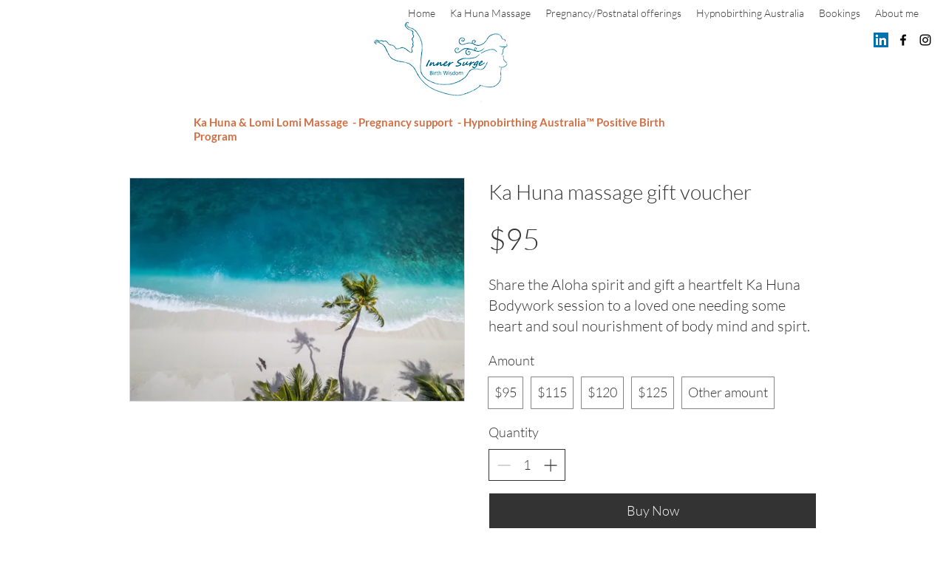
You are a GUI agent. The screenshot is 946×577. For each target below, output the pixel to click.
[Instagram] (925, 40)
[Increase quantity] (550, 465)
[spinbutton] (527, 465)
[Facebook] (903, 40)
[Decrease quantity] (504, 465)
